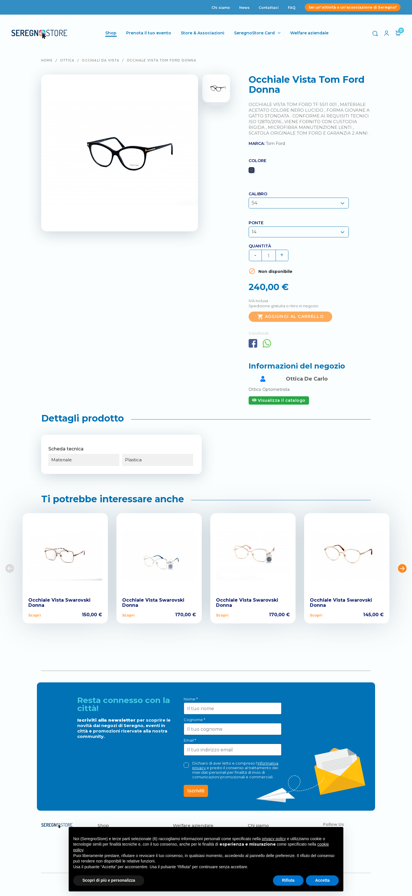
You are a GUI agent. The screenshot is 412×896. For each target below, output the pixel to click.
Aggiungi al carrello (290, 317)
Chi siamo (220, 7)
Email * (190, 740)
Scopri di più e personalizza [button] (108, 880)
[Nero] (252, 171)
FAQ (292, 7)
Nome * (191, 699)
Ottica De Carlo (307, 379)
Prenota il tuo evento (149, 33)
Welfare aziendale (310, 33)
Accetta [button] (322, 880)
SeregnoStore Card (255, 33)
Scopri (34, 615)
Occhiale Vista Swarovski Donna (59, 602)
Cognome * (194, 719)
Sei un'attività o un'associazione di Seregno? (352, 7)
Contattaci (269, 7)
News (244, 7)
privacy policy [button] (274, 838)
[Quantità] (269, 255)
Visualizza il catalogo (279, 400)
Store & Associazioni (203, 33)
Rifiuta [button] (288, 880)
